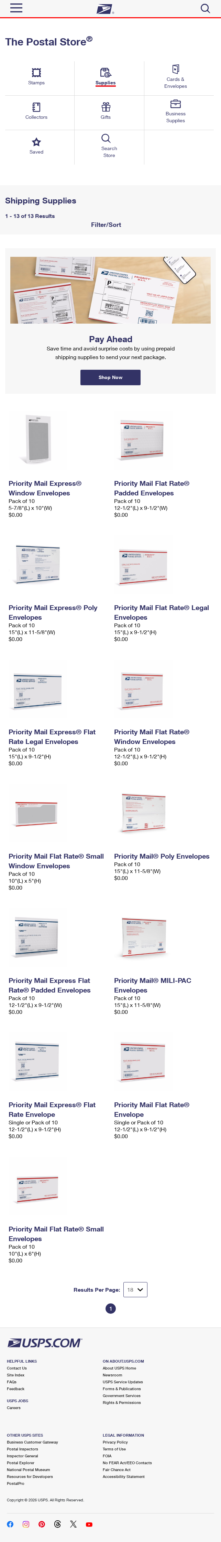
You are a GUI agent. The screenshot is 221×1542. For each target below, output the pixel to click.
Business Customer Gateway (32, 1442)
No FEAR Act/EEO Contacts (127, 1462)
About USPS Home (119, 1368)
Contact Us (17, 1368)
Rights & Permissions (122, 1402)
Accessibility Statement (124, 1476)
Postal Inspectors (22, 1449)
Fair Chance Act (117, 1469)
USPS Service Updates (123, 1382)
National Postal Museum (28, 1469)
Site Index (15, 1375)
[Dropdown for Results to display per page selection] (135, 1289)
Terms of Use (114, 1449)
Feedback (15, 1388)
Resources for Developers (30, 1476)
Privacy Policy (115, 1442)
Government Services (122, 1395)
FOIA (107, 1456)
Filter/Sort (105, 224)
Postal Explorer (20, 1462)
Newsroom (112, 1375)
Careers (14, 1407)
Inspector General (22, 1456)
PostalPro (15, 1483)
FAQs (11, 1382)
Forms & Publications (122, 1388)
